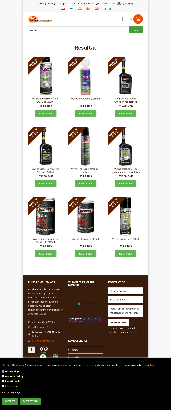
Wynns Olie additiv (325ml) (85, 238)
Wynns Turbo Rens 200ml (125, 238)
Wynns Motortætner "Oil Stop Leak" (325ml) (45, 240)
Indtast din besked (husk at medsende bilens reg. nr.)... (125, 311)
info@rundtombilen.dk (43, 340)
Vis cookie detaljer (11, 392)
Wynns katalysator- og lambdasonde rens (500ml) (126, 170)
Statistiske (11, 386)
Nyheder (75, 357)
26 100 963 (37, 331)
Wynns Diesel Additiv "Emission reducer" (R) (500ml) (125, 100)
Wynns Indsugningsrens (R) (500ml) (85, 170)
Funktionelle (12, 381)
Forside (75, 349)
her (152, 365)
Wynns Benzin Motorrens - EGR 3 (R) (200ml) (46, 100)
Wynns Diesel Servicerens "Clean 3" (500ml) (45, 170)
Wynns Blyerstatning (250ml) (85, 98)
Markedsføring (14, 376)
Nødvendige (12, 371)
